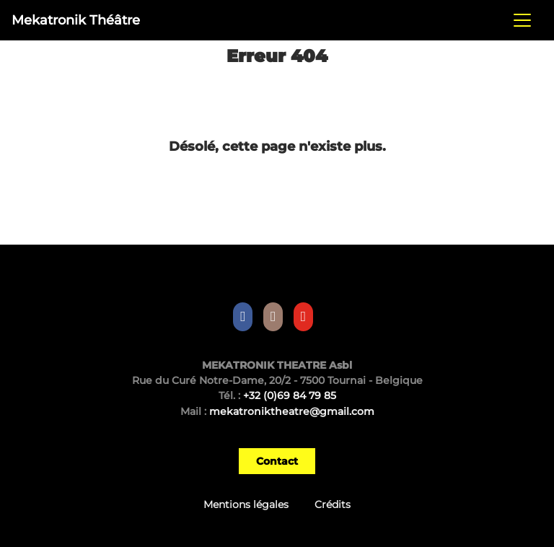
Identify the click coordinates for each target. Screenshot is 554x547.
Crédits (333, 504)
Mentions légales (246, 504)
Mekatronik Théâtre (76, 19)
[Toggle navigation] (522, 20)
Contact (277, 461)
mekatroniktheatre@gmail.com (291, 411)
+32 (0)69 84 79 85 (289, 395)
